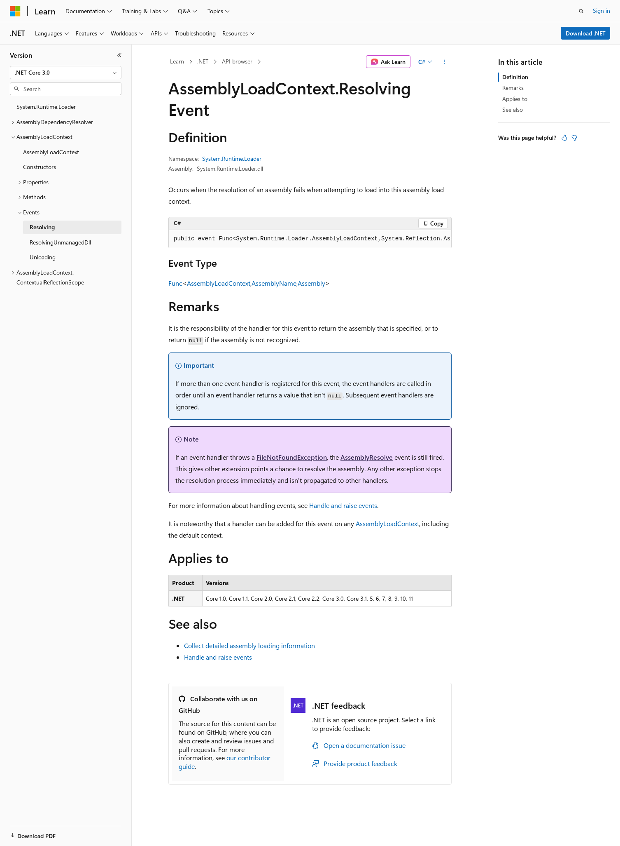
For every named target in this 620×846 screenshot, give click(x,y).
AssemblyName (274, 283)
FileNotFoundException (291, 457)
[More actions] (444, 61)
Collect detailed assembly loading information (249, 645)
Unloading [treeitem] (43, 257)
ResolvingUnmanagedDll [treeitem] (60, 242)
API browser (237, 61)
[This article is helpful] (564, 138)
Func (175, 283)
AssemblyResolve (366, 457)
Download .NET (586, 33)
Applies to (514, 99)
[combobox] (65, 72)
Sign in (601, 10)
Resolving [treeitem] (42, 227)
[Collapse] (119, 55)
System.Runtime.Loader (231, 158)
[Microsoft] (15, 11)
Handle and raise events (343, 505)
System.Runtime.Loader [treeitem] (46, 106)
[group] (310, 239)
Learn (177, 61)
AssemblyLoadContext (218, 283)
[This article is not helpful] (574, 138)
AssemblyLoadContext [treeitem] (51, 152)
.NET (202, 61)
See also (512, 109)
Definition (515, 77)
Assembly (311, 283)
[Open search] (581, 11)
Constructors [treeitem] (39, 167)
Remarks (513, 88)
